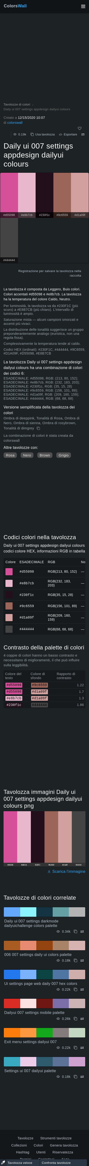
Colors (15, 6)
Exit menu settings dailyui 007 (30, 1042)
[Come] (79, 128)
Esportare (68, 134)
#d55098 (26, 571)
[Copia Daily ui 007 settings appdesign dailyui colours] (39, 428)
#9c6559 (26, 606)
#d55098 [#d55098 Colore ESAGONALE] (9, 569)
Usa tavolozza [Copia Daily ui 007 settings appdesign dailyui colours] (43, 134)
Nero (27, 455)
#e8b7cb (26, 583)
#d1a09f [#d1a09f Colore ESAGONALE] (9, 615)
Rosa (10, 455)
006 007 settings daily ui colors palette (38, 955)
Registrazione (28, 271)
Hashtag (22, 1152)
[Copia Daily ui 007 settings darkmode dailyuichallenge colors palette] (75, 931)
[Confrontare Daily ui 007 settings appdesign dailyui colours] (83, 134)
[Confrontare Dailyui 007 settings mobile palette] (82, 1019)
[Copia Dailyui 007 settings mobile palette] (75, 1019)
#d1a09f (26, 617)
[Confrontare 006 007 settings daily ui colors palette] (82, 960)
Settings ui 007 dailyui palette (30, 1071)
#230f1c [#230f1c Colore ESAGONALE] (9, 592)
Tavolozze (25, 1138)
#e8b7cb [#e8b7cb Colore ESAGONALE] (9, 581)
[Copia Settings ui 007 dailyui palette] (75, 1077)
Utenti (41, 1152)
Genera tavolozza (64, 1145)
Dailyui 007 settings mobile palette (34, 1013)
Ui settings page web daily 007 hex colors (40, 984)
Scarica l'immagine (66, 871)
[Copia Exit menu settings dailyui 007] (75, 1048)
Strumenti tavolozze (56, 1138)
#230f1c (26, 594)
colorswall (15, 123)
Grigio (64, 455)
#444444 (26, 629)
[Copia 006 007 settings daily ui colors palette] (75, 960)
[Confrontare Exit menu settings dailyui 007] (82, 1048)
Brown (45, 455)
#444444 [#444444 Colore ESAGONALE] (9, 627)
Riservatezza (62, 1152)
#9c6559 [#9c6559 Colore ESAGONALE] (9, 603)
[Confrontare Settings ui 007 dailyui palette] (82, 1077)
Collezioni (19, 1145)
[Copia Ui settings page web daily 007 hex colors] (75, 989)
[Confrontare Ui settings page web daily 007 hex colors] (82, 989)
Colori (38, 1145)
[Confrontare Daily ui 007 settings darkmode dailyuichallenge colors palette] (82, 931)
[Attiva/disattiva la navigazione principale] (83, 6)
